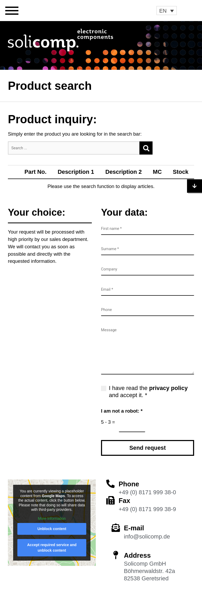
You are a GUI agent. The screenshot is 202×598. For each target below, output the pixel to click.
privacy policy (168, 388)
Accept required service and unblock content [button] (52, 547)
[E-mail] (116, 527)
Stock (181, 172)
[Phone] (110, 484)
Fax (124, 500)
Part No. (35, 172)
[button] (166, 10)
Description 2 (123, 172)
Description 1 (76, 172)
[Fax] (110, 500)
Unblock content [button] (51, 529)
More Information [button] (52, 518)
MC (157, 172)
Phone (129, 484)
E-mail (134, 528)
